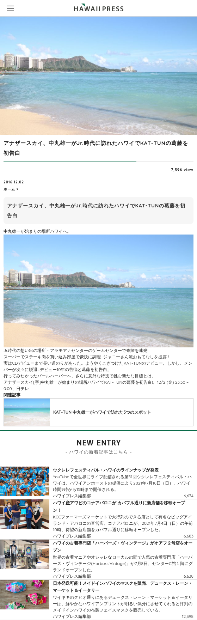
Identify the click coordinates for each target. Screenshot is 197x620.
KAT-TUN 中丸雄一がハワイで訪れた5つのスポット (102, 412)
